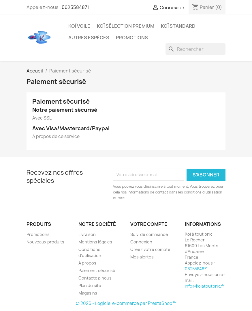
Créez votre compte (150, 249)
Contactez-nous (95, 278)
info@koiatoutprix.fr (204, 286)
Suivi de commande (149, 234)
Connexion (141, 242)
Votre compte (148, 224)
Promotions (38, 234)
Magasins (87, 293)
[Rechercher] (195, 49)
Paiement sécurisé (96, 270)
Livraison (87, 234)
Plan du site (89, 285)
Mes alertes (142, 257)
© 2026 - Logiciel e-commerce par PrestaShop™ (126, 303)
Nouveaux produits (45, 242)
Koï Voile (79, 26)
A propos (87, 263)
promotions (132, 37)
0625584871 (75, 7)
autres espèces (88, 37)
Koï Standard (178, 26)
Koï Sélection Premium (125, 26)
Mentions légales (95, 242)
